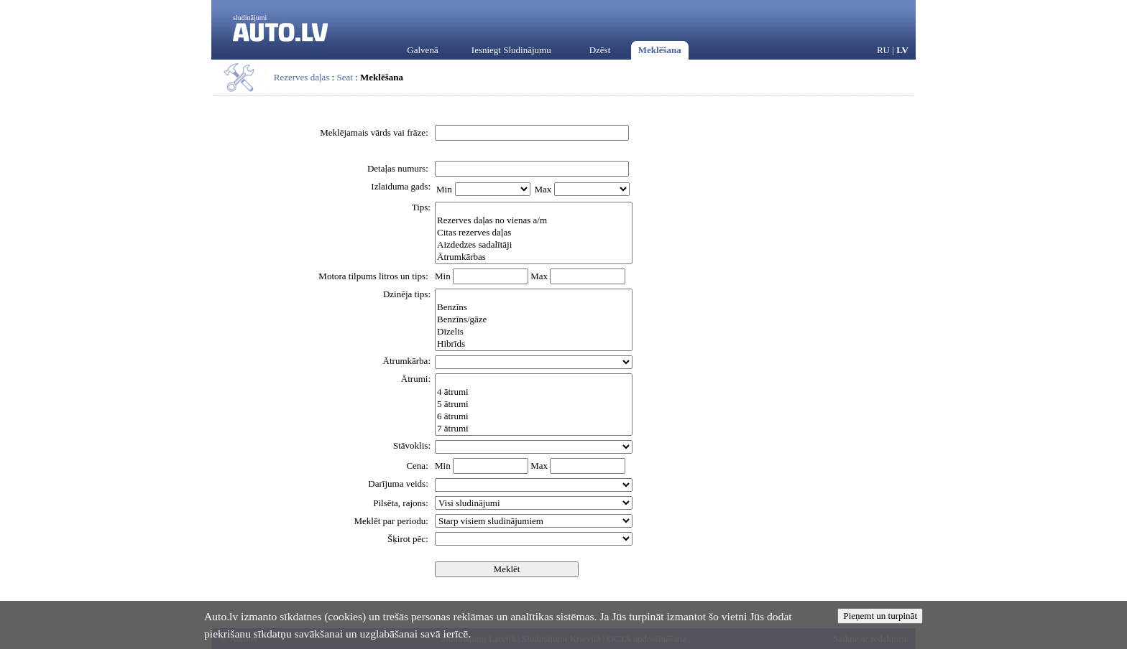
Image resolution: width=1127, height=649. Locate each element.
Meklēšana (659, 50)
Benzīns (534, 308)
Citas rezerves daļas (534, 233)
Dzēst (600, 50)
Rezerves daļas (302, 77)
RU (883, 50)
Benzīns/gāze (534, 320)
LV (902, 50)
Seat (344, 77)
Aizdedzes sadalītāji (534, 245)
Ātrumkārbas (534, 257)
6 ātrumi (534, 417)
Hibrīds (534, 344)
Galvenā (422, 50)
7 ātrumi (534, 429)
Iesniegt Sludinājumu (511, 50)
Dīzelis (534, 332)
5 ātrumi (534, 404)
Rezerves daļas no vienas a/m (534, 221)
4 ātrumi (534, 392)
